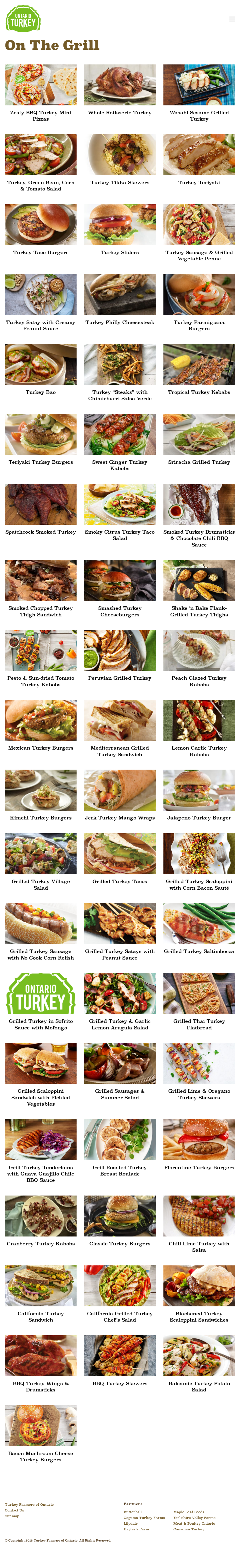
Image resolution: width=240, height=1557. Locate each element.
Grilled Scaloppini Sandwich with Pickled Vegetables (40, 1098)
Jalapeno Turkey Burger (199, 818)
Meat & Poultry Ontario (194, 1524)
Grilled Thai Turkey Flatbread (199, 1025)
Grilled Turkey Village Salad (41, 885)
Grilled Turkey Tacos (120, 881)
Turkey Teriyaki (199, 182)
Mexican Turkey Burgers (40, 748)
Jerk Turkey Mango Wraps (120, 818)
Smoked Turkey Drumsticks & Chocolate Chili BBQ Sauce (199, 539)
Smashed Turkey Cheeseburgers (120, 612)
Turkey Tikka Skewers (120, 182)
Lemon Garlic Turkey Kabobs (199, 751)
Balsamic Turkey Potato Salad (199, 1387)
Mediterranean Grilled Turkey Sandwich (120, 751)
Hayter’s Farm (136, 1529)
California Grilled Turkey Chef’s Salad (120, 1317)
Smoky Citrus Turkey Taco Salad (120, 535)
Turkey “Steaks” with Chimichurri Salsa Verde (120, 395)
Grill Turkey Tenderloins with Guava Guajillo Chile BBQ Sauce (40, 1174)
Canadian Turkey (188, 1529)
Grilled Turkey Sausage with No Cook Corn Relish (40, 955)
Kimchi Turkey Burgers (41, 818)
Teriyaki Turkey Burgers (41, 462)
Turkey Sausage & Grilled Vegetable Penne (199, 256)
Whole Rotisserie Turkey (120, 113)
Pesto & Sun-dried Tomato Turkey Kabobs (40, 682)
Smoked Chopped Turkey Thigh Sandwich (41, 612)
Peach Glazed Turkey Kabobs (199, 682)
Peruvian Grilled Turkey (119, 678)
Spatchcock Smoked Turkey (40, 532)
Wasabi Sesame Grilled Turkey (199, 116)
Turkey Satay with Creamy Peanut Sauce (40, 326)
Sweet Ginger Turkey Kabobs (119, 465)
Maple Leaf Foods (188, 1512)
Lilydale (131, 1524)
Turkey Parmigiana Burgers (199, 326)
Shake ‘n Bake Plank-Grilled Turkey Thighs (199, 612)
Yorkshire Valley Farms (194, 1518)
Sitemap (12, 1516)
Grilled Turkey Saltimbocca (199, 952)
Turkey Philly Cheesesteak (120, 322)
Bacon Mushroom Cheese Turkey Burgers (40, 1457)
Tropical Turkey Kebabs (199, 392)
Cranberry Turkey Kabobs (41, 1244)
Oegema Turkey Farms (144, 1518)
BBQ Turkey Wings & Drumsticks (41, 1387)
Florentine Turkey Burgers (199, 1167)
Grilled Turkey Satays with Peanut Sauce (120, 955)
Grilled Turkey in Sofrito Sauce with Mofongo (41, 1025)
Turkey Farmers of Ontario (29, 1505)
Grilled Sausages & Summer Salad (120, 1095)
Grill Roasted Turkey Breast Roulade (120, 1171)
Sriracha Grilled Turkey (199, 462)
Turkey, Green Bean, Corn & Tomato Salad (41, 186)
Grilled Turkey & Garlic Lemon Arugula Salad (120, 1025)
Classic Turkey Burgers (120, 1244)
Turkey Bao (41, 392)
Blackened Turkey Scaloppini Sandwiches (199, 1317)
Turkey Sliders (120, 252)
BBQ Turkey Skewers (120, 1384)
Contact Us (14, 1510)
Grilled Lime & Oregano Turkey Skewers (199, 1095)
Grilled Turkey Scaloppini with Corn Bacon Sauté (199, 885)
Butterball (133, 1512)
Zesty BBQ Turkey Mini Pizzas (40, 116)
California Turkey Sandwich (41, 1317)
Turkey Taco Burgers (41, 252)
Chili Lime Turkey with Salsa (199, 1247)
